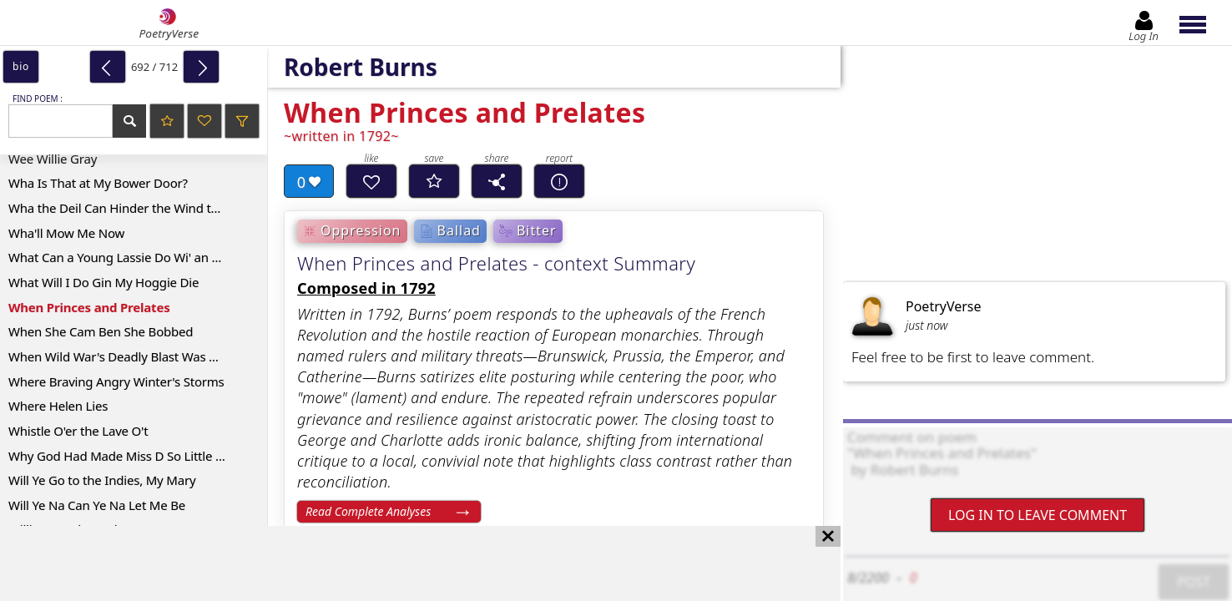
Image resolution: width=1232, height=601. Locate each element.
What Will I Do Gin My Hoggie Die (103, 282)
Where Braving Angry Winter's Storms (116, 381)
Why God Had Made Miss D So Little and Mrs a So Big (137, 455)
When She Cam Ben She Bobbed (100, 331)
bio (21, 66)
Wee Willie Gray (52, 158)
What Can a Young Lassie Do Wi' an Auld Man (137, 257)
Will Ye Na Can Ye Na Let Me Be (96, 505)
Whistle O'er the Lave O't (78, 430)
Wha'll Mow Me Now (66, 233)
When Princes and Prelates (88, 307)
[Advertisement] (403, 563)
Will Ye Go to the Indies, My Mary (101, 480)
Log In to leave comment (1037, 515)
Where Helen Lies (58, 405)
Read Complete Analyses (368, 511)
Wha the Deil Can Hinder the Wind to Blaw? (131, 207)
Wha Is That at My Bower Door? (98, 182)
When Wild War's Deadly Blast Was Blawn (126, 356)
